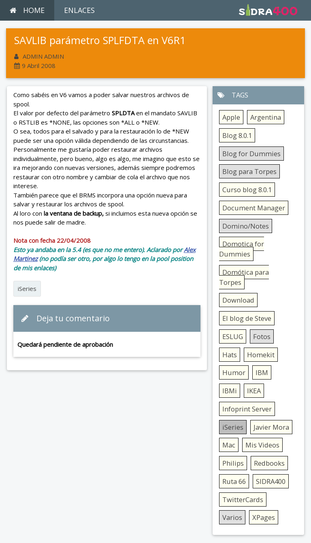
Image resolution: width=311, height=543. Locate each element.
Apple (231, 117)
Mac (228, 445)
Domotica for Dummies (241, 249)
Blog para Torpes (249, 171)
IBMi (229, 390)
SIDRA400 (270, 481)
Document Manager (253, 207)
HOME (27, 10)
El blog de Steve (246, 318)
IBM (262, 372)
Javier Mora (271, 427)
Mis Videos (262, 445)
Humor (233, 372)
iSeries (27, 288)
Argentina (265, 117)
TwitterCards (242, 499)
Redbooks (269, 463)
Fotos (262, 336)
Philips (233, 463)
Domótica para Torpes (244, 277)
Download (238, 300)
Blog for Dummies (251, 153)
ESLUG (232, 336)
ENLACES (79, 10)
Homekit (261, 354)
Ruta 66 (234, 481)
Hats (229, 354)
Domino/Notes (245, 226)
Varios (232, 517)
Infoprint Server (247, 409)
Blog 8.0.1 (237, 135)
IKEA (254, 390)
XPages (263, 517)
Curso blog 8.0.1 (247, 189)
